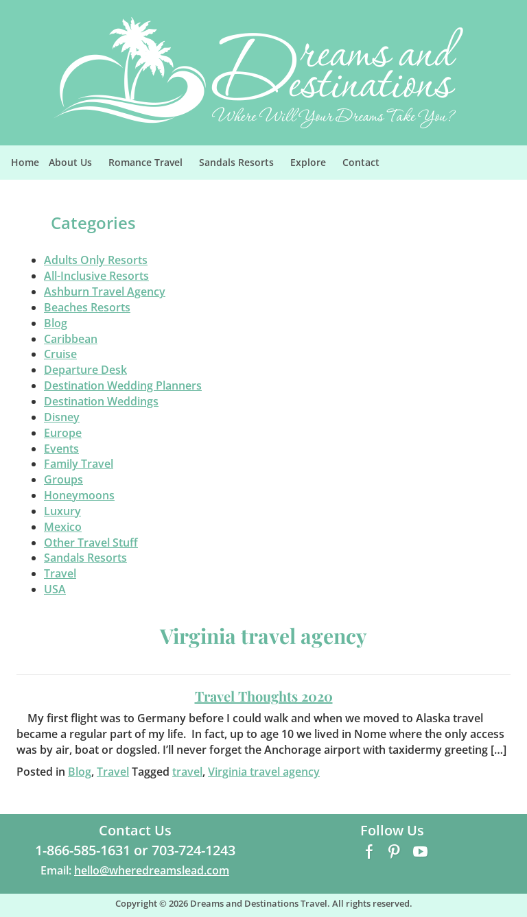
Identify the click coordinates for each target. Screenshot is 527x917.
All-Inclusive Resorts (96, 275)
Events (61, 448)
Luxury (62, 511)
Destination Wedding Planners (123, 385)
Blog (55, 323)
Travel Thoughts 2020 (264, 696)
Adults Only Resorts (96, 259)
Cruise (60, 353)
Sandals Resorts (242, 166)
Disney (62, 417)
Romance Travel (151, 166)
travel (187, 771)
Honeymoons (79, 495)
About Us (76, 166)
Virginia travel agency (264, 771)
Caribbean (70, 338)
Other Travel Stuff (91, 542)
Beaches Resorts (87, 307)
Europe (63, 432)
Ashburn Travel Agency (104, 291)
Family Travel (78, 463)
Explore (314, 166)
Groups (63, 479)
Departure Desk (85, 369)
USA (55, 589)
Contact (360, 162)
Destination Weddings (101, 401)
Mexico (63, 526)
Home (25, 162)
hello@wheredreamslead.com (151, 870)
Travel (60, 573)
